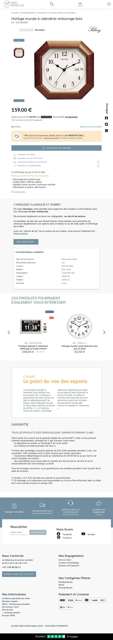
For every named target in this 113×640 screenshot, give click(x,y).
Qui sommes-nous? (10, 607)
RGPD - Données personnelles (16, 604)
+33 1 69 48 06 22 (11, 567)
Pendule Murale (66, 582)
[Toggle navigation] (109, 4)
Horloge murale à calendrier (62, 13)
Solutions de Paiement (69, 566)
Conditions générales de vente (16, 598)
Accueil (15, 13)
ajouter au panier (56, 148)
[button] (9, 332)
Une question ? (26, 242)
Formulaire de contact (19, 574)
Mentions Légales (10, 601)
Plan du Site (7, 610)
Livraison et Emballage (69, 563)
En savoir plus (18, 192)
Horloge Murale (29, 13)
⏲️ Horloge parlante (11, 613)
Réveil (61, 585)
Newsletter (18, 527)
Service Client (65, 560)
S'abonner (38, 532)
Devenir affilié (8, 615)
